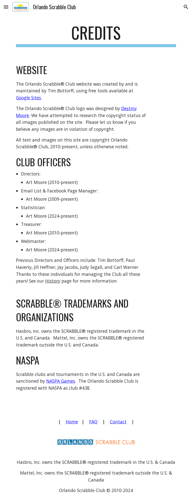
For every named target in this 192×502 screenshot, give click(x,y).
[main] (96, 35)
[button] (6, 7)
